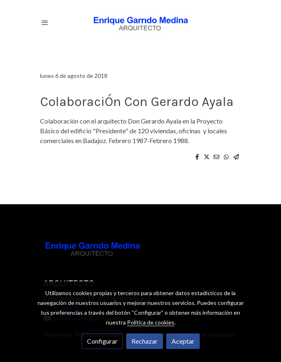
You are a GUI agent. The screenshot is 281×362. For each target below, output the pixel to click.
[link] (140, 22)
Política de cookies (150, 322)
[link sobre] (140, 249)
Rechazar (145, 341)
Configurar (102, 341)
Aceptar (183, 341)
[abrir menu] (45, 22)
